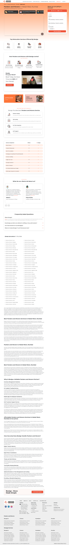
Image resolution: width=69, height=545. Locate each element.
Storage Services (44, 1)
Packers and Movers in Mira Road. (11, 294)
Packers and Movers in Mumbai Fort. (30, 294)
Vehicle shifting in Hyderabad (40, 524)
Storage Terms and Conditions (58, 510)
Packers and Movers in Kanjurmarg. (11, 277)
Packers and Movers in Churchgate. (11, 257)
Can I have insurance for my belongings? (24, 225)
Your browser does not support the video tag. (24, 25)
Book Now (9, 84)
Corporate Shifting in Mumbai (56, 523)
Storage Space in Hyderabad (39, 540)
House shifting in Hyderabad (39, 522)
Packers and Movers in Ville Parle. (11, 304)
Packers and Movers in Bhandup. (11, 247)
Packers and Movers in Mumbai (56, 520)
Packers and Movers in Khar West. (30, 285)
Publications (52, 1)
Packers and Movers (27, 1)
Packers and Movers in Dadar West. (30, 259)
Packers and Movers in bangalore (9, 520)
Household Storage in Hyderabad (40, 535)
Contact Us (35, 500)
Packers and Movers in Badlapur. (11, 242)
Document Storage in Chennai (24, 536)
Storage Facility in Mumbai (55, 539)
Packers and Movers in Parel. (10, 300)
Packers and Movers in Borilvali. (29, 251)
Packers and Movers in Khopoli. (29, 283)
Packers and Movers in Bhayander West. (31, 249)
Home (5, 4)
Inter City (60, 10)
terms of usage (57, 543)
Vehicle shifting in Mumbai (55, 524)
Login (63, 1)
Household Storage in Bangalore (9, 535)
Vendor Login (44, 508)
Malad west (22, 4)
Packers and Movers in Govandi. (11, 268)
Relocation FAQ (34, 505)
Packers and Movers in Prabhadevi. (30, 300)
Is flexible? (52, 28)
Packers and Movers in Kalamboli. (11, 274)
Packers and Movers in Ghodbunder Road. (31, 266)
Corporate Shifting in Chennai (24, 523)
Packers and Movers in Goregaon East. (12, 266)
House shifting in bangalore (8, 522)
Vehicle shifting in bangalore (8, 524)
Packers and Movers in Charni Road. (30, 255)
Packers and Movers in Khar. (29, 281)
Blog (30, 500)
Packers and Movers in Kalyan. (29, 279)
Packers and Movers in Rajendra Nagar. (12, 302)
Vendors (43, 504)
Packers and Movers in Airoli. (10, 240)
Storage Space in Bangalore (8, 540)
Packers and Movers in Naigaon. (11, 298)
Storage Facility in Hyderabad (40, 539)
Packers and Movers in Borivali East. (11, 253)
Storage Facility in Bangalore (8, 539)
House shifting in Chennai (24, 522)
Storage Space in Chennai (24, 540)
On (49, 25)
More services (36, 1)
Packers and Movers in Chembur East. (31, 257)
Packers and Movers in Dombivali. (11, 262)
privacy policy (63, 543)
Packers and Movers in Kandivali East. (12, 285)
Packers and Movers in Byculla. (29, 253)
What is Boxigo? (24, 217)
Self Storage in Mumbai (54, 532)
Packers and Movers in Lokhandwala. (30, 287)
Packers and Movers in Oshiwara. (30, 298)
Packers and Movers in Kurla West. (11, 287)
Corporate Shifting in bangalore (9, 523)
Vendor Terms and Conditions (47, 505)
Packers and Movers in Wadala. (29, 304)
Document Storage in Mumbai (56, 536)
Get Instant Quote (37, 491)
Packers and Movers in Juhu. (29, 272)
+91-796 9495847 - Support (24, 513)
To (48, 21)
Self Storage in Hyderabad (39, 532)
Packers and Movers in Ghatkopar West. (31, 262)
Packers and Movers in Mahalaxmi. (11, 289)
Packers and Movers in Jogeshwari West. (31, 270)
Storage (33, 509)
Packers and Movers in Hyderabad (40, 520)
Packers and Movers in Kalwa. (10, 279)
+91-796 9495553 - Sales (24, 512)
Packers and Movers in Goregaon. (30, 264)
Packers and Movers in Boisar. (10, 251)
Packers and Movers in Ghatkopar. (11, 264)
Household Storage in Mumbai (56, 535)
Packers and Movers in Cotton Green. (11, 259)
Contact (58, 1)
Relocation (55, 504)
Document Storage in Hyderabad (40, 536)
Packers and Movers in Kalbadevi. (30, 274)
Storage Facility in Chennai (24, 539)
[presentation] (6, 205)
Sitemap (43, 509)
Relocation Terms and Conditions (59, 509)
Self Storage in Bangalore (8, 532)
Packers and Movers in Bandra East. (30, 242)
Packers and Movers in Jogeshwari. (11, 272)
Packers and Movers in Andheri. (29, 240)
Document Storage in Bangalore (9, 536)
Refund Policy (33, 512)
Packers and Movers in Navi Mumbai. (30, 296)
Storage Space (56, 505)
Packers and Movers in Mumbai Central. (12, 296)
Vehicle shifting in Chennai (24, 524)
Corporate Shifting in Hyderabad (40, 523)
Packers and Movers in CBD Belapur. (11, 255)
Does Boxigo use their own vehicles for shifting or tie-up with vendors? (24, 223)
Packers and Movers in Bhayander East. (12, 249)
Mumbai (17, 4)
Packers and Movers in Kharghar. (11, 283)
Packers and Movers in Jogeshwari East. (12, 270)
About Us (25, 500)
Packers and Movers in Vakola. (29, 302)
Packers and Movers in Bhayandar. (30, 247)
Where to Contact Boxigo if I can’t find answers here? (24, 228)
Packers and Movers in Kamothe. (11, 281)
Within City (55, 10)
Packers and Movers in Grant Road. (30, 268)
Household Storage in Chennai (24, 535)
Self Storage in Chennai (23, 532)
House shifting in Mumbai (55, 522)
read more (16, 195)
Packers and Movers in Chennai (25, 520)
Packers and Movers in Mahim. (29, 289)
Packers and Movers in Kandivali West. (31, 277)
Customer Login (43, 500)
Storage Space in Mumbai (55, 540)
